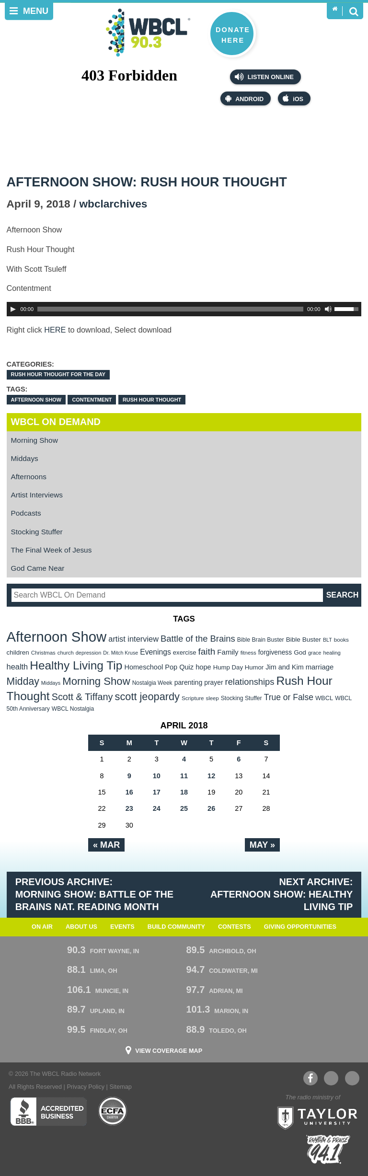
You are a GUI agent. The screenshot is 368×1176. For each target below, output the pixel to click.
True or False (288, 697)
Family (227, 652)
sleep (212, 698)
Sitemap (120, 1087)
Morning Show (34, 440)
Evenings (155, 652)
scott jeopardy (147, 697)
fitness (248, 653)
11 (184, 776)
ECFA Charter (113, 1111)
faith (207, 651)
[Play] (13, 309)
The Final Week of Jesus (51, 550)
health (17, 666)
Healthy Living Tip (76, 665)
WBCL (324, 698)
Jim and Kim (284, 667)
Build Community (176, 926)
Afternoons (28, 477)
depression (89, 653)
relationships (250, 682)
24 (157, 808)
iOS (293, 98)
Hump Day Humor (238, 667)
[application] (184, 309)
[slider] (170, 309)
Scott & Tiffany (82, 697)
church (66, 653)
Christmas (43, 653)
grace (314, 653)
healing (332, 653)
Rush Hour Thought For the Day (58, 374)
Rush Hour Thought (152, 400)
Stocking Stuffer (37, 532)
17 (157, 792)
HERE (55, 329)
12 (211, 776)
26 (211, 808)
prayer (213, 682)
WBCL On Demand (56, 421)
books (341, 639)
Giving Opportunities (300, 926)
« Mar (106, 845)
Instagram (352, 1078)
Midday (23, 681)
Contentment (92, 400)
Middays (24, 458)
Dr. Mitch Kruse (120, 653)
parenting (188, 682)
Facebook (310, 1078)
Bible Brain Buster (260, 639)
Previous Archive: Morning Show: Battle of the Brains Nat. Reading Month (94, 894)
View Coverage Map (168, 1051)
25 (184, 808)
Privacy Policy (85, 1087)
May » (262, 845)
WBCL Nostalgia (73, 708)
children (18, 652)
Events (122, 926)
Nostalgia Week (152, 683)
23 (129, 808)
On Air (42, 926)
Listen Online (264, 76)
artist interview (133, 638)
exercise (184, 652)
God (300, 652)
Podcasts (26, 513)
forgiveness (275, 652)
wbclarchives (114, 204)
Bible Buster (303, 639)
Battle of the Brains (198, 639)
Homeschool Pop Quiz (159, 667)
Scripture (193, 698)
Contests (234, 926)
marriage (320, 667)
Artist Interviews (37, 495)
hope (203, 667)
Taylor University (314, 1117)
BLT (327, 640)
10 (157, 776)
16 (129, 792)
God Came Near (38, 568)
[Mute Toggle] (328, 309)
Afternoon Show (36, 400)
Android (244, 98)
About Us (81, 926)
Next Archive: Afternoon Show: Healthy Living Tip (281, 894)
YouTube (330, 1078)
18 (184, 792)
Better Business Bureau (48, 1111)
